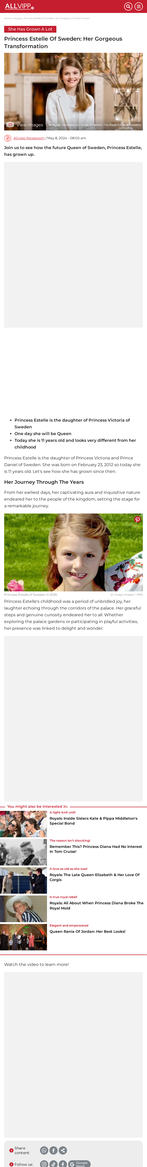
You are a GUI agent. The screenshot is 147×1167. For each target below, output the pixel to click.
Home (7, 18)
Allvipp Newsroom (29, 138)
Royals (17, 18)
